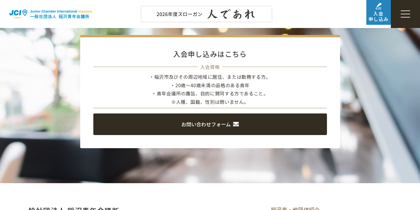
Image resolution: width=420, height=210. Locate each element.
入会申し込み (370, 14)
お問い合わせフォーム (210, 123)
